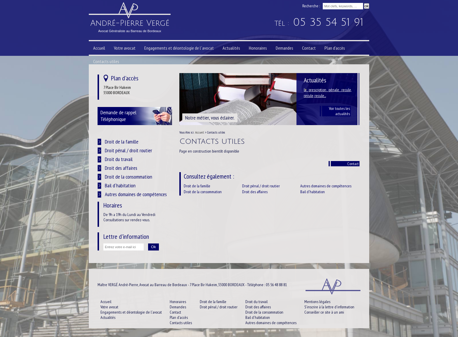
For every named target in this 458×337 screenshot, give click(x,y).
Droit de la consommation (203, 191)
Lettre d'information (126, 236)
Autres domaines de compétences (325, 186)
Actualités (231, 48)
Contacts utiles (106, 61)
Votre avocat (125, 48)
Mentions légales (317, 301)
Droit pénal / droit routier (261, 186)
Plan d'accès (335, 48)
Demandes (284, 48)
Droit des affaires (255, 191)
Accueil (99, 48)
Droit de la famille (197, 186)
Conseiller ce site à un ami (324, 312)
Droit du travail (119, 159)
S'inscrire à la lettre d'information (329, 307)
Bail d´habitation (312, 191)
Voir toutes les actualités (339, 111)
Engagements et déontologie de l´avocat (179, 48)
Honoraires (258, 48)
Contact (353, 163)
